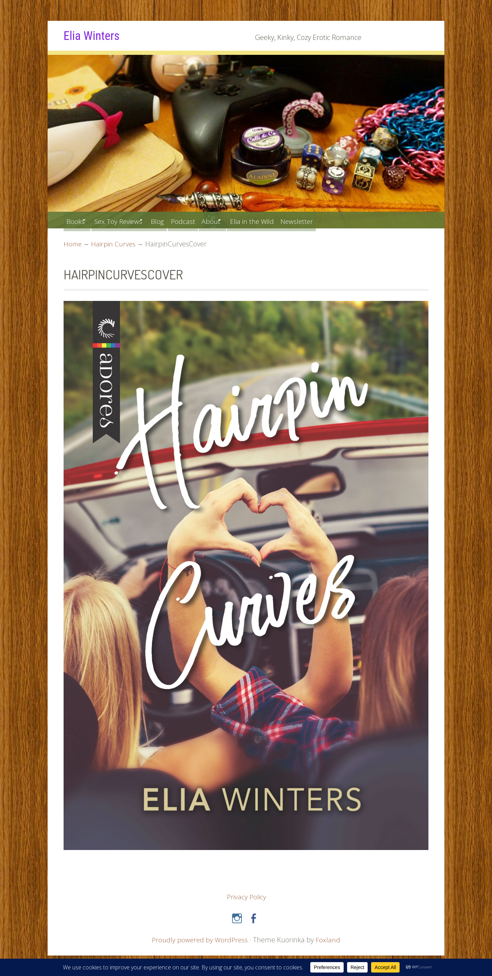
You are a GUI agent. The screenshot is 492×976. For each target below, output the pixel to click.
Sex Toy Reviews (126, 220)
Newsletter (330, 220)
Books (77, 220)
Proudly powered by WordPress (200, 939)
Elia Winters (94, 35)
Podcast (201, 220)
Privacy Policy (246, 896)
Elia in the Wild (280, 220)
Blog (172, 220)
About (233, 220)
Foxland (329, 939)
